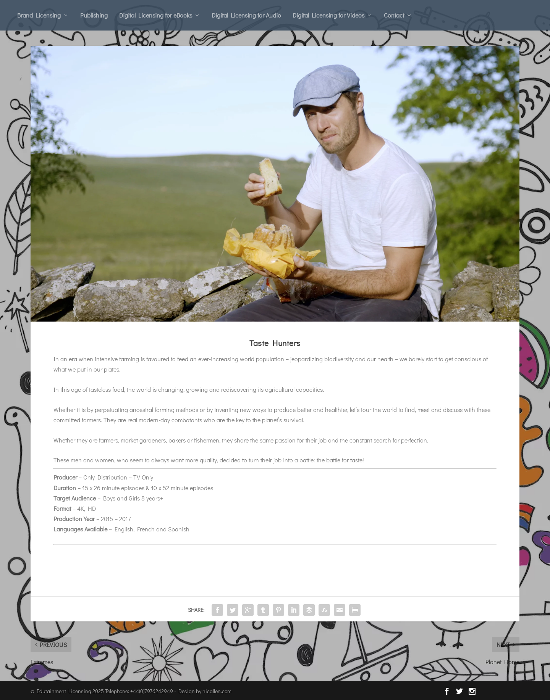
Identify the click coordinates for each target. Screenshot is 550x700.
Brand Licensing (39, 15)
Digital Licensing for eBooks (155, 15)
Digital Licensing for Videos (328, 15)
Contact (394, 15)
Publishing (94, 15)
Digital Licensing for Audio (246, 15)
